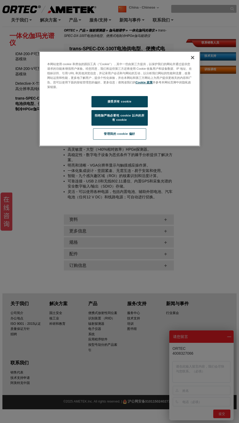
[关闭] (192, 58)
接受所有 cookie (119, 101)
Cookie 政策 (144, 82)
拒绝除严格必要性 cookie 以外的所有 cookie (120, 117)
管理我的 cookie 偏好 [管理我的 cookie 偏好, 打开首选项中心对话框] (119, 133)
